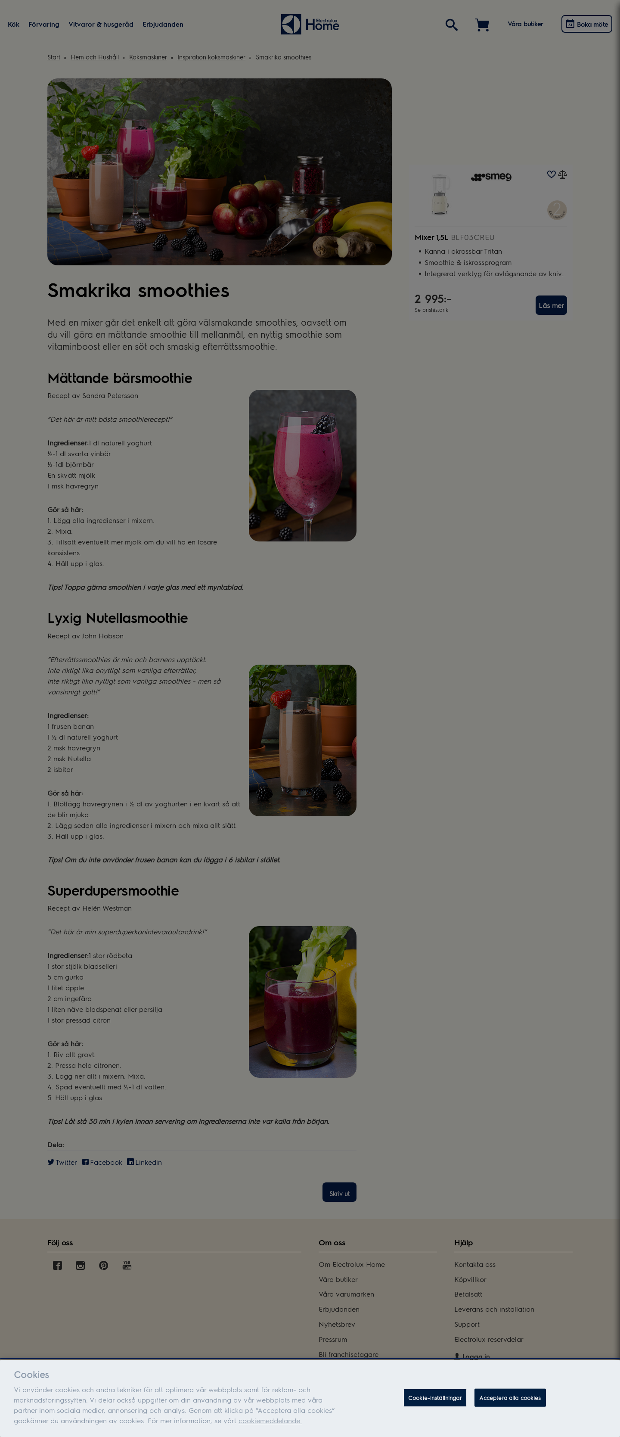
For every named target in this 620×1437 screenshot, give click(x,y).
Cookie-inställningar (435, 1405)
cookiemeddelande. (270, 1428)
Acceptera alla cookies (510, 1405)
